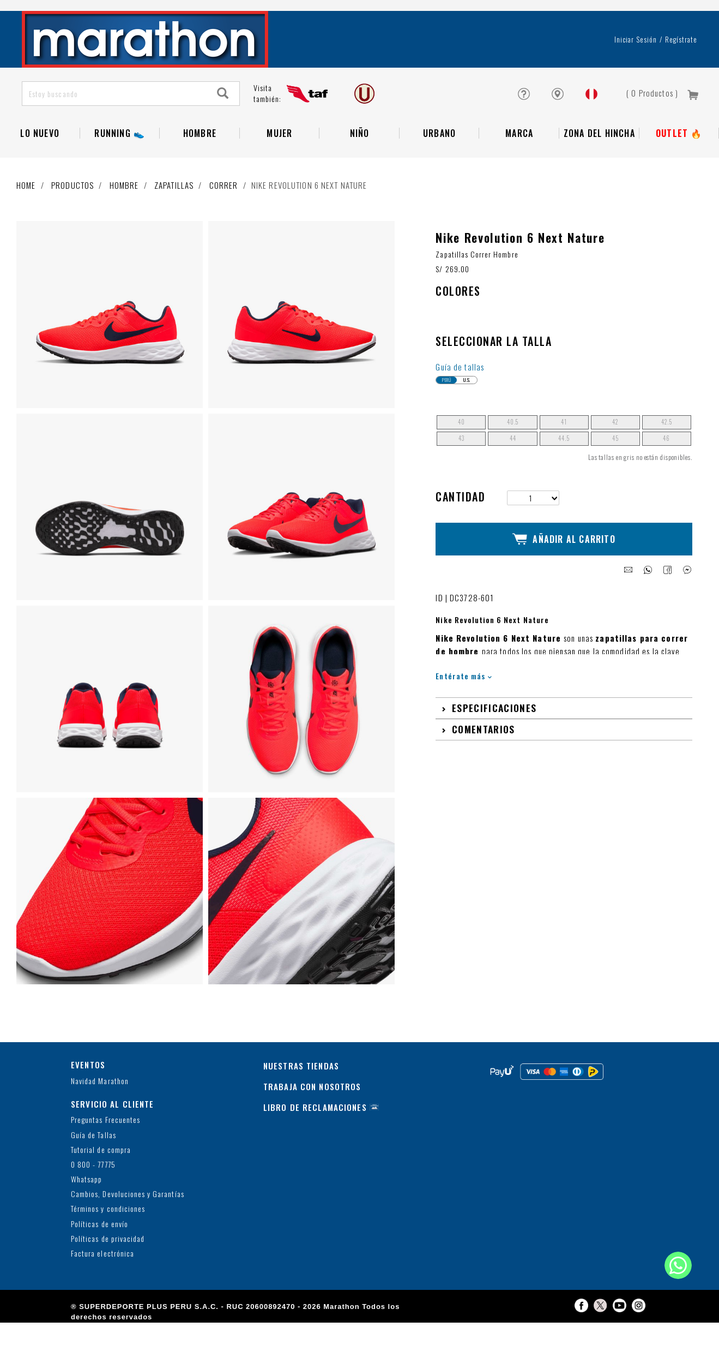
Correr (223, 217)
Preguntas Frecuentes (105, 1160)
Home (26, 217)
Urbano (439, 165)
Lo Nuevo (39, 165)
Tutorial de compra (101, 1189)
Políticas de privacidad (107, 1279)
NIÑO (360, 165)
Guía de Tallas (93, 1175)
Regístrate (681, 71)
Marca (519, 165)
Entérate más (464, 706)
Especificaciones (494, 738)
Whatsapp (86, 1219)
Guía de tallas (460, 407)
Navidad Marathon (100, 1121)
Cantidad (460, 537)
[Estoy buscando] (114, 126)
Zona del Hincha (599, 165)
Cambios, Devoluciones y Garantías (127, 1234)
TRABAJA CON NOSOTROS (312, 1127)
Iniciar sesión (635, 71)
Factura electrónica (102, 1294)
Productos (72, 217)
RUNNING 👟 (119, 165)
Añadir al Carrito (564, 574)
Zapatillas (174, 217)
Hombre (199, 165)
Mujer (279, 165)
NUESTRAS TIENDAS (301, 1106)
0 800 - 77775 (93, 1205)
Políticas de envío (99, 1264)
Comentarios (483, 759)
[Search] (223, 126)
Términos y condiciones (108, 1249)
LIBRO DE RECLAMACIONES (315, 1147)
